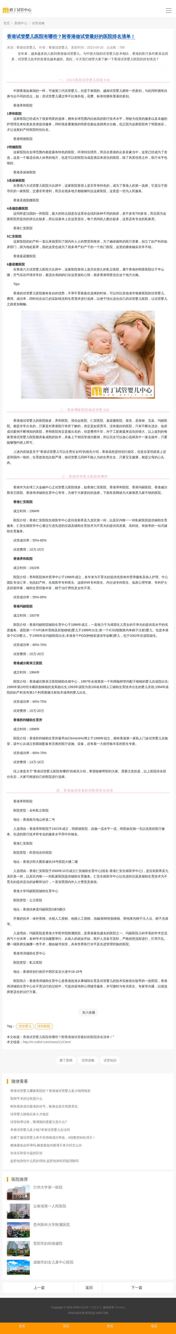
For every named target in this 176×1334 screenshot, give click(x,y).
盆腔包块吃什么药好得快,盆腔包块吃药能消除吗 (44, 1161)
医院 (66, 1326)
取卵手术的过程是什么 (26, 1098)
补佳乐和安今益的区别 (26, 1153)
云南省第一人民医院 (49, 1206)
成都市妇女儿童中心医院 (53, 1262)
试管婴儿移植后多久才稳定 (29, 1114)
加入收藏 (88, 1012)
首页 (6, 23)
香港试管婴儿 (26, 47)
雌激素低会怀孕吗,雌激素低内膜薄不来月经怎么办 (46, 1145)
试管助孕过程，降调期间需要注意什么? (38, 1122)
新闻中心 (20, 23)
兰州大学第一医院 (48, 1187)
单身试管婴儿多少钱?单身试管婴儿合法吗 (40, 1130)
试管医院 (43, 1026)
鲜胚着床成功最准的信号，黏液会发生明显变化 (44, 1106)
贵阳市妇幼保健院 (48, 1243)
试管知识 (110, 1060)
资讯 (110, 1326)
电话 (154, 1326)
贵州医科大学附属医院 (51, 1225)
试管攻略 (38, 23)
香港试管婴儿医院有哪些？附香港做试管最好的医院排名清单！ (71, 36)
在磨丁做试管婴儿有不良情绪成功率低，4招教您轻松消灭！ (53, 1137)
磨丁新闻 (66, 1060)
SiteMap (120, 1307)
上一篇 (39, 1288)
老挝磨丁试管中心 (91, 1307)
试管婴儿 (25, 1026)
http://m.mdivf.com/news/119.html (47, 1042)
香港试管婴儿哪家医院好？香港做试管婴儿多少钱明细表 (50, 1091)
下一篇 (136, 1288)
